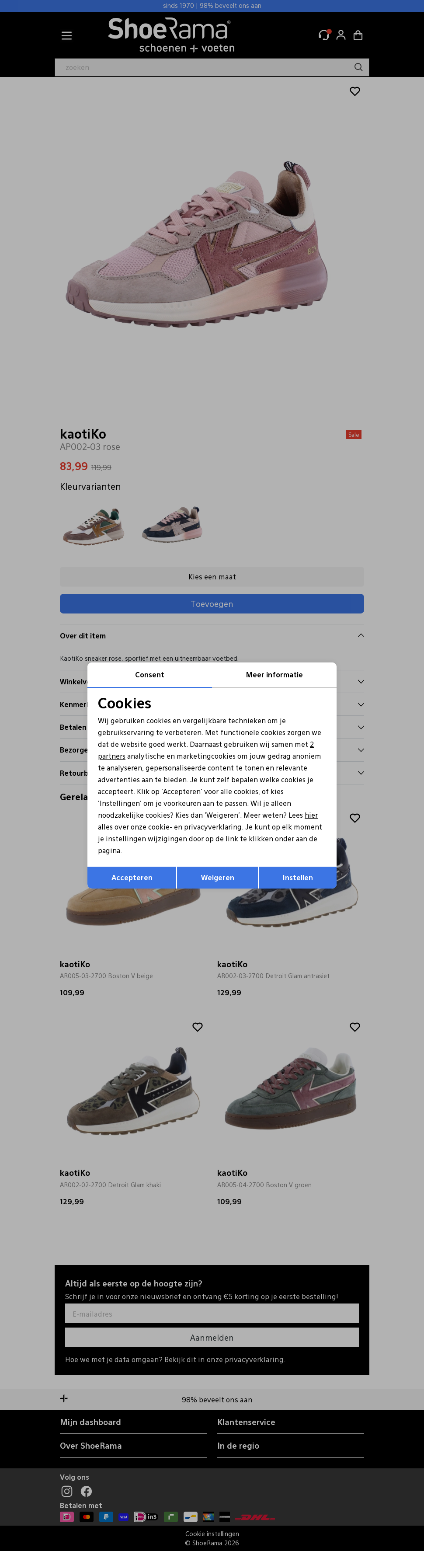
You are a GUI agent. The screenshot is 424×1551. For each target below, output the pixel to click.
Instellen (298, 877)
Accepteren (132, 877)
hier (315, 814)
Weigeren (217, 877)
